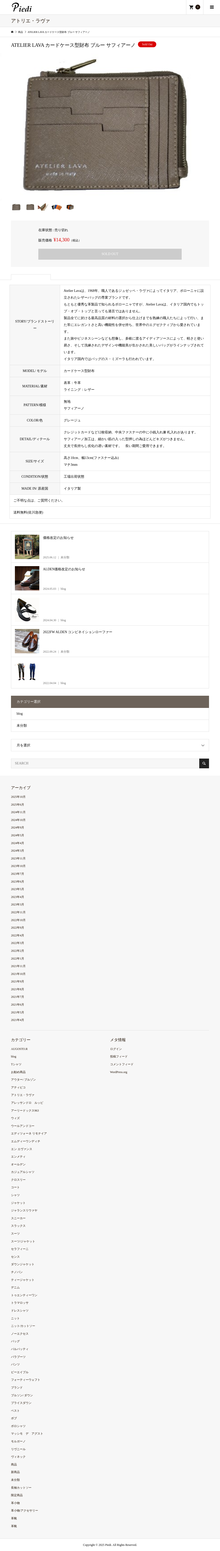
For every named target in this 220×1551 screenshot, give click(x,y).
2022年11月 (18, 912)
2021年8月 (17, 989)
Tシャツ (16, 1064)
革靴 (14, 1518)
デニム (15, 1287)
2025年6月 (17, 804)
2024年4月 (17, 843)
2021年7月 (17, 997)
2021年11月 (18, 966)
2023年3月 (17, 904)
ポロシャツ (18, 1426)
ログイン (116, 1049)
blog (20, 713)
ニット (15, 1318)
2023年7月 (17, 873)
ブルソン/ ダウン (22, 1395)
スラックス (18, 1225)
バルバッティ (20, 1349)
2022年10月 (18, 920)
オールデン (18, 1164)
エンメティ (18, 1156)
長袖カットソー (21, 1487)
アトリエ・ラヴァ (22, 1095)
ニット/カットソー (23, 1326)
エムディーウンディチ (25, 1141)
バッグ (15, 1341)
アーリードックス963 (25, 1110)
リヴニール (18, 1449)
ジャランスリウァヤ (24, 1210)
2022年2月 (17, 950)
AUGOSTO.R (19, 1049)
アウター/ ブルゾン (23, 1079)
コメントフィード (122, 1064)
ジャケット (18, 1203)
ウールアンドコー (22, 1126)
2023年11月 (18, 858)
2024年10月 (18, 820)
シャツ (15, 1195)
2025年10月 (18, 797)
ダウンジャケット (22, 1264)
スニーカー (18, 1218)
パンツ (15, 1364)
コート (15, 1187)
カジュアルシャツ (22, 1172)
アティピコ (18, 1087)
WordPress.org (118, 1072)
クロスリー (18, 1179)
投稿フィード (119, 1056)
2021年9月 (17, 981)
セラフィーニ (20, 1249)
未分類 (22, 725)
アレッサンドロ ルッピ (27, 1102)
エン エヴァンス (21, 1149)
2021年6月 (17, 1004)
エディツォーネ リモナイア (29, 1133)
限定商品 (17, 1495)
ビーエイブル (20, 1372)
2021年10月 (18, 974)
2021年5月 (17, 1012)
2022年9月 (17, 927)
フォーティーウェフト (25, 1379)
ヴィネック (18, 1456)
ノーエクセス (20, 1333)
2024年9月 (17, 827)
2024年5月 (17, 835)
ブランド (17, 1387)
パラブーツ (18, 1357)
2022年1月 (17, 958)
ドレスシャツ (20, 1310)
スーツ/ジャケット (23, 1241)
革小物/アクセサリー (24, 1510)
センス (15, 1256)
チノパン (17, 1272)
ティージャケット (22, 1280)
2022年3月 (17, 943)
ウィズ (15, 1118)
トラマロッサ (20, 1302)
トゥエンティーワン (24, 1295)
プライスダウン (21, 1403)
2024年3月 (17, 850)
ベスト (15, 1410)
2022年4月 (17, 935)
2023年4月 (17, 897)
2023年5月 (17, 889)
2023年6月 (17, 881)
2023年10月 (18, 866)
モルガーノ (18, 1441)
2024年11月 (18, 812)
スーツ (15, 1233)
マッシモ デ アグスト (27, 1433)
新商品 (15, 1472)
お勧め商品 (18, 1072)
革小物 (15, 1503)
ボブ (14, 1418)
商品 (14, 1464)
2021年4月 (17, 1020)
